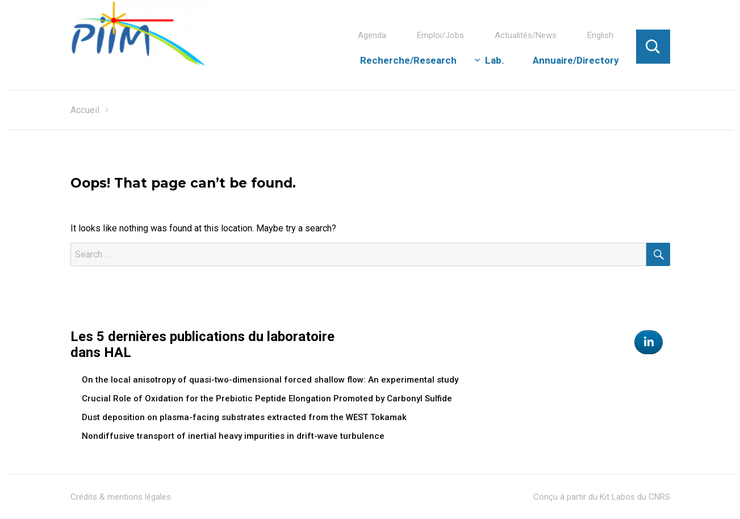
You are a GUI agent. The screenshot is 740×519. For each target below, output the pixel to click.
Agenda (372, 35)
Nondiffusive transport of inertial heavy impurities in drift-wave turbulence (233, 436)
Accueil (84, 110)
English (600, 35)
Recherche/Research (408, 60)
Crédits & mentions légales (120, 497)
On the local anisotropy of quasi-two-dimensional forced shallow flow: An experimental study (270, 380)
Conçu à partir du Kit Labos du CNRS (601, 497)
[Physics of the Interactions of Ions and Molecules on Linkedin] (648, 342)
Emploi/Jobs (440, 35)
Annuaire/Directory (576, 60)
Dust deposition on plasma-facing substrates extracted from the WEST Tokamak (244, 417)
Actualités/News (526, 35)
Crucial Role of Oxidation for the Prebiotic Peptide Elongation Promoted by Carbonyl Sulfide (267, 398)
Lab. (494, 60)
